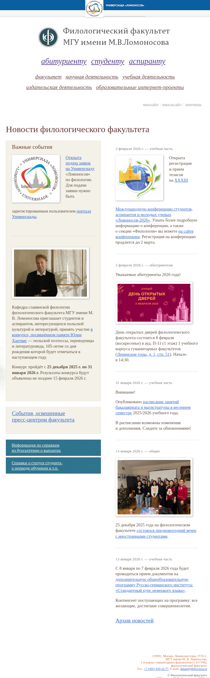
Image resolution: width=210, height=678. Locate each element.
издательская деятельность (59, 87)
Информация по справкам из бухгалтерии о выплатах (36, 447)
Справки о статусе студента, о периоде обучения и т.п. (37, 465)
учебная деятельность (149, 77)
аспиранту (147, 61)
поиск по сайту (172, 104)
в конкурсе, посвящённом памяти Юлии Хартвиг (52, 335)
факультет (48, 77)
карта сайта (150, 104)
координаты (193, 104)
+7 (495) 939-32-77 (156, 668)
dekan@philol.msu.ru (193, 668)
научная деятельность (92, 77)
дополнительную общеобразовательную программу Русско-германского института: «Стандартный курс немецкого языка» (154, 585)
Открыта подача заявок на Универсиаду (80, 163)
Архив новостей (135, 620)
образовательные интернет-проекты (140, 87)
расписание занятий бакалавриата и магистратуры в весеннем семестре (153, 407)
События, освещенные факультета (43, 416)
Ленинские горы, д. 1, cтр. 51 (143, 354)
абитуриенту (63, 61)
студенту (108, 61)
